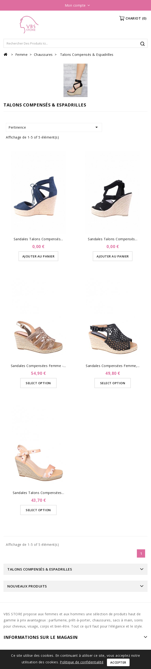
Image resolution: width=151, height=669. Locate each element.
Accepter (118, 662)
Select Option (38, 383)
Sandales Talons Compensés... (38, 239)
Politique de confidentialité (81, 662)
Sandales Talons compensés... (112, 239)
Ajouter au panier (38, 256)
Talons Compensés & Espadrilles (39, 569)
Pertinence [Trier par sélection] (53, 127)
